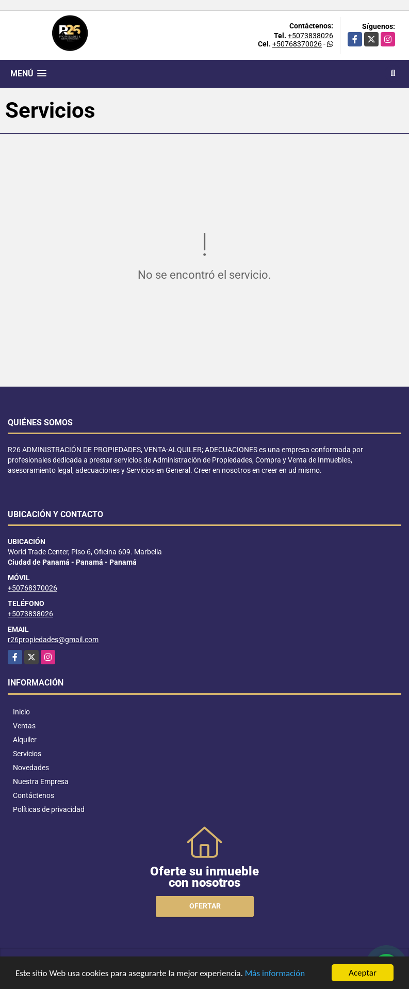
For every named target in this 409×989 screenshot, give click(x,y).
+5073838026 (310, 35)
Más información (275, 974)
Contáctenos (33, 795)
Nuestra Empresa (41, 781)
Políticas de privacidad (49, 809)
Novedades (31, 767)
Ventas (24, 726)
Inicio (21, 712)
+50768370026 (297, 44)
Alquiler (25, 740)
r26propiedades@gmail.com (53, 639)
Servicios (27, 753)
